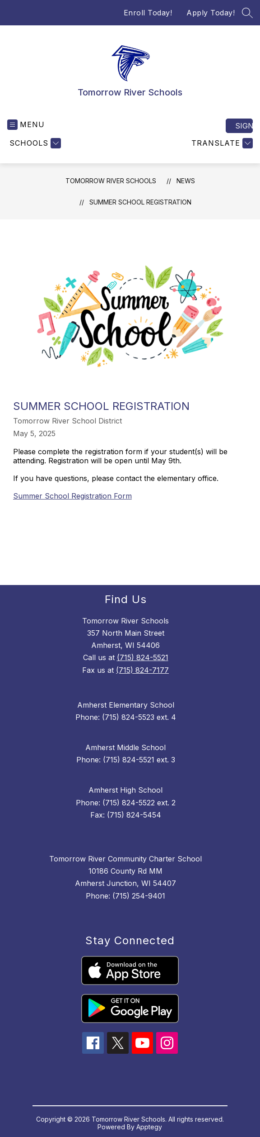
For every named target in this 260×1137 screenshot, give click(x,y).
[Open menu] (26, 124)
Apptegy (149, 1127)
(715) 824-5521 (142, 657)
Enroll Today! (148, 12)
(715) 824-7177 (142, 670)
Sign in (244, 125)
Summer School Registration (140, 202)
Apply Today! (210, 12)
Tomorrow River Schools (110, 181)
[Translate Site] (221, 143)
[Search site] (247, 12)
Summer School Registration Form (72, 495)
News (185, 181)
